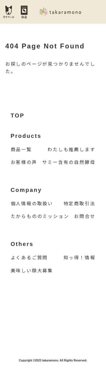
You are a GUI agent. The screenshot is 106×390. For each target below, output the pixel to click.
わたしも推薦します (71, 149)
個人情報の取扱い (32, 204)
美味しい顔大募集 (32, 271)
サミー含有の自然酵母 (68, 162)
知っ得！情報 (80, 258)
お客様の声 (24, 162)
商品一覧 (21, 149)
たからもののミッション (40, 217)
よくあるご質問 (29, 258)
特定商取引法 (80, 204)
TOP (18, 116)
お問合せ (84, 217)
